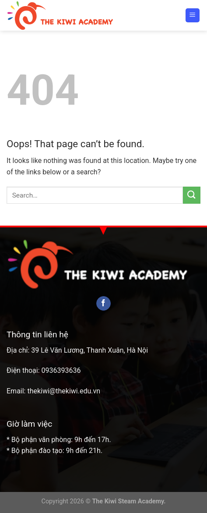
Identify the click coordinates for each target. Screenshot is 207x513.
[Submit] (191, 195)
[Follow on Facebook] (103, 303)
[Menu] (193, 15)
